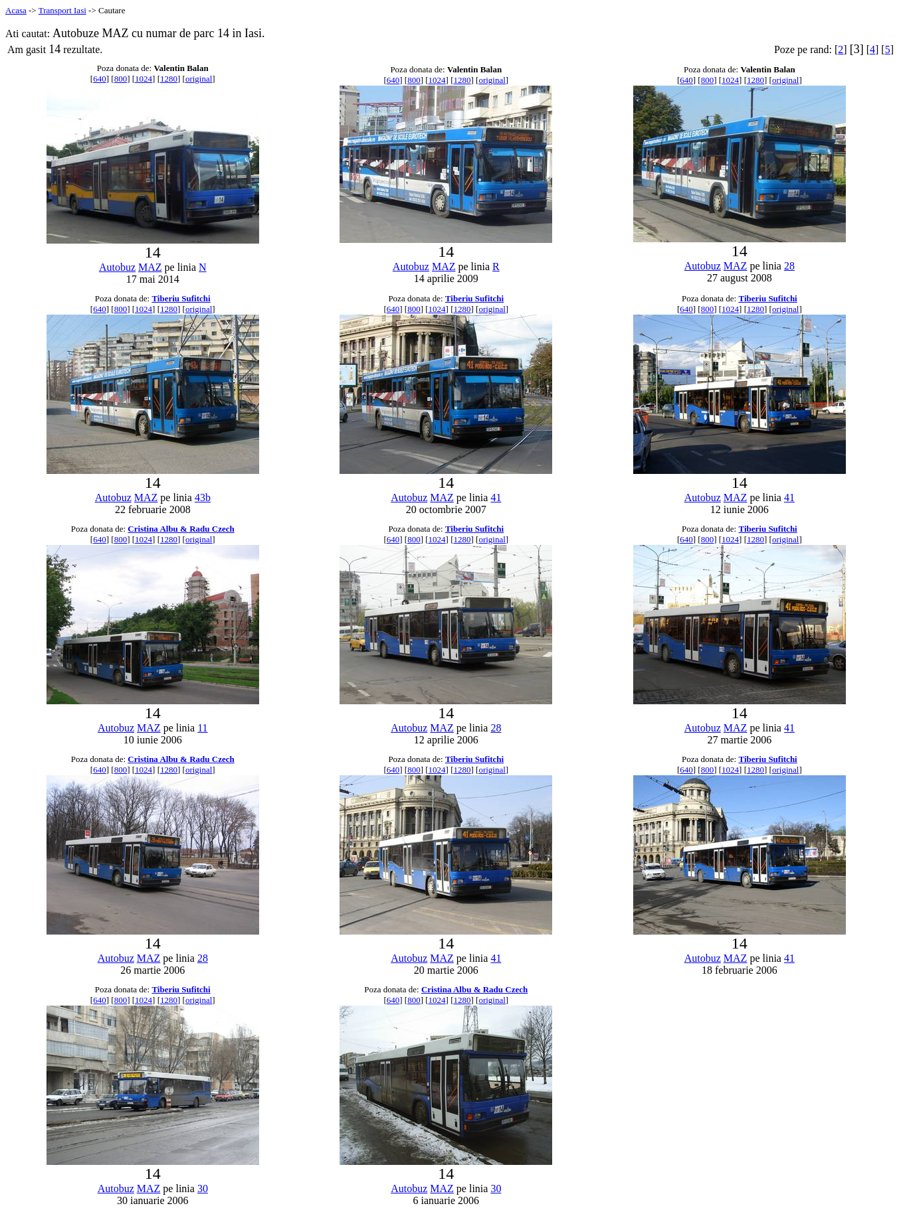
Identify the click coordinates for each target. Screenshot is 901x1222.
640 (99, 79)
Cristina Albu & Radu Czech (181, 529)
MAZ (150, 267)
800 (121, 79)
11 (202, 727)
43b (203, 497)
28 (789, 265)
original (198, 79)
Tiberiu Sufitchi (180, 298)
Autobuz (117, 267)
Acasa (16, 10)
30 (202, 1188)
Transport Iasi (62, 10)
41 (495, 497)
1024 (143, 79)
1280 (168, 79)
